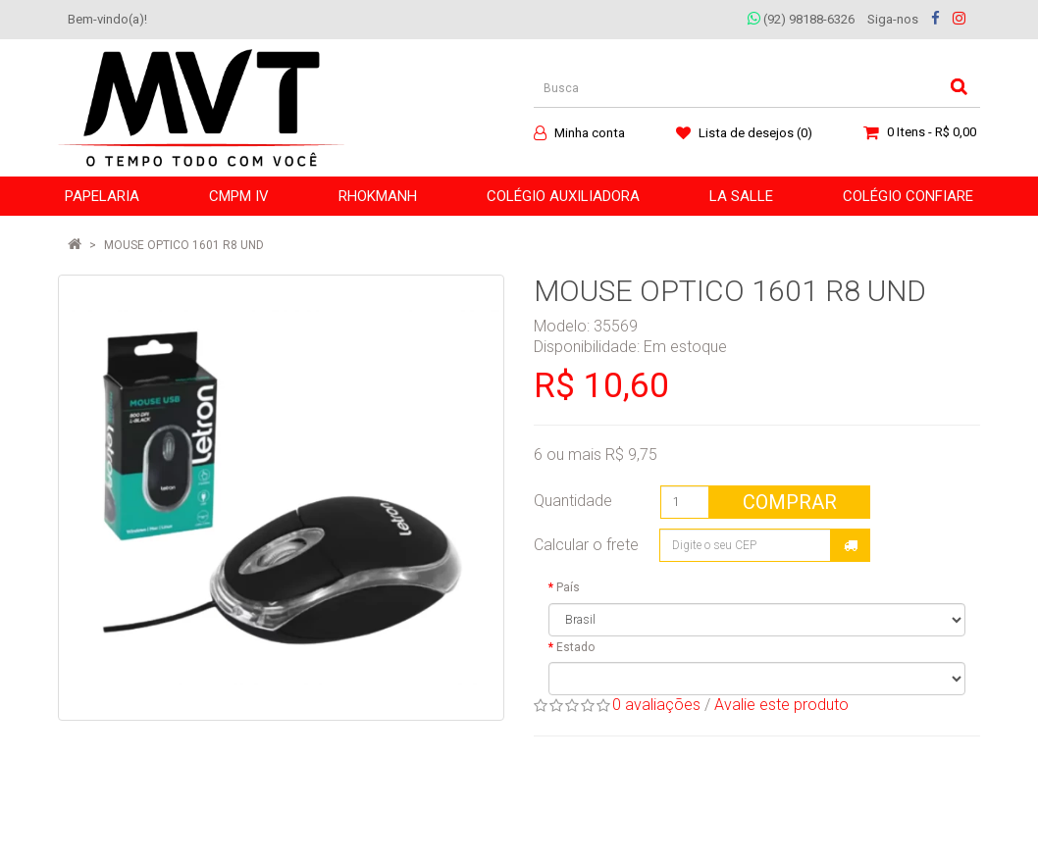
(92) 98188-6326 (801, 19)
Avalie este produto (781, 704)
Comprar (790, 502)
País (568, 587)
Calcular (850, 545)
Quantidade (573, 500)
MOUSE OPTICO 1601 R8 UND (184, 245)
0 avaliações (656, 704)
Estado (575, 647)
